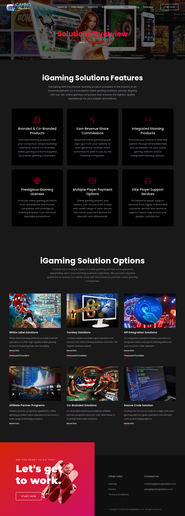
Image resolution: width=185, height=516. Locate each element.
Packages (148, 7)
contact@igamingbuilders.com (160, 483)
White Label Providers (113, 7)
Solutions (93, 7)
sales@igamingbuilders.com (158, 489)
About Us (62, 7)
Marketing (133, 7)
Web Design (77, 7)
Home (82, 42)
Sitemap (112, 483)
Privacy (112, 489)
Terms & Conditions (118, 494)
